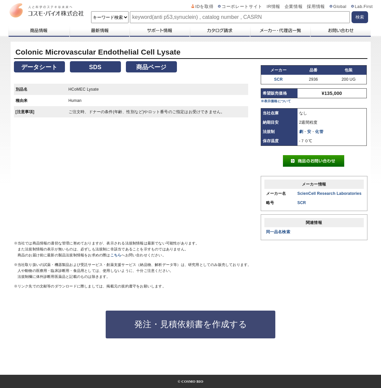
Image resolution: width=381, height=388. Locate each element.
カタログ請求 (220, 30)
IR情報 (273, 6)
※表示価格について (276, 101)
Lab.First (364, 6)
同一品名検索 (278, 232)
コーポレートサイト (242, 6)
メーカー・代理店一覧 (280, 30)
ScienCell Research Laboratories (330, 193)
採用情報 (316, 6)
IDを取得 (204, 6)
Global (340, 6)
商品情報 (38, 30)
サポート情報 (159, 30)
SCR (278, 79)
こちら (116, 255)
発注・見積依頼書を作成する (190, 324)
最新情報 (99, 30)
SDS (95, 67)
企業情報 (294, 6)
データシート (39, 67)
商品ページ (151, 67)
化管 (319, 131)
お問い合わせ (340, 30)
